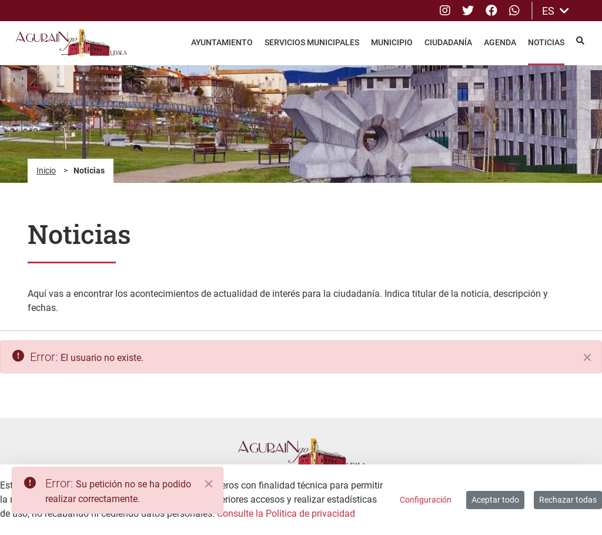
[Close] (208, 483)
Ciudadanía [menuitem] (448, 42)
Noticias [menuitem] (546, 42)
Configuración (426, 499)
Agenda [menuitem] (500, 42)
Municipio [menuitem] (392, 42)
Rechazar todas (568, 499)
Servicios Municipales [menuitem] (312, 42)
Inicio (46, 170)
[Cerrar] (587, 357)
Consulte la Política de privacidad (286, 513)
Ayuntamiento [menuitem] (222, 42)
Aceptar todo (495, 499)
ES (555, 11)
